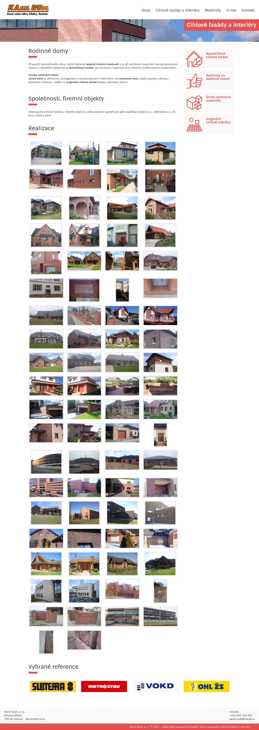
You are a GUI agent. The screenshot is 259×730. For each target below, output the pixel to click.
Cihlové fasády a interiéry (178, 10)
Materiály (213, 10)
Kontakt (248, 10)
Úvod (146, 10)
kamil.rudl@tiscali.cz (242, 719)
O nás (231, 10)
